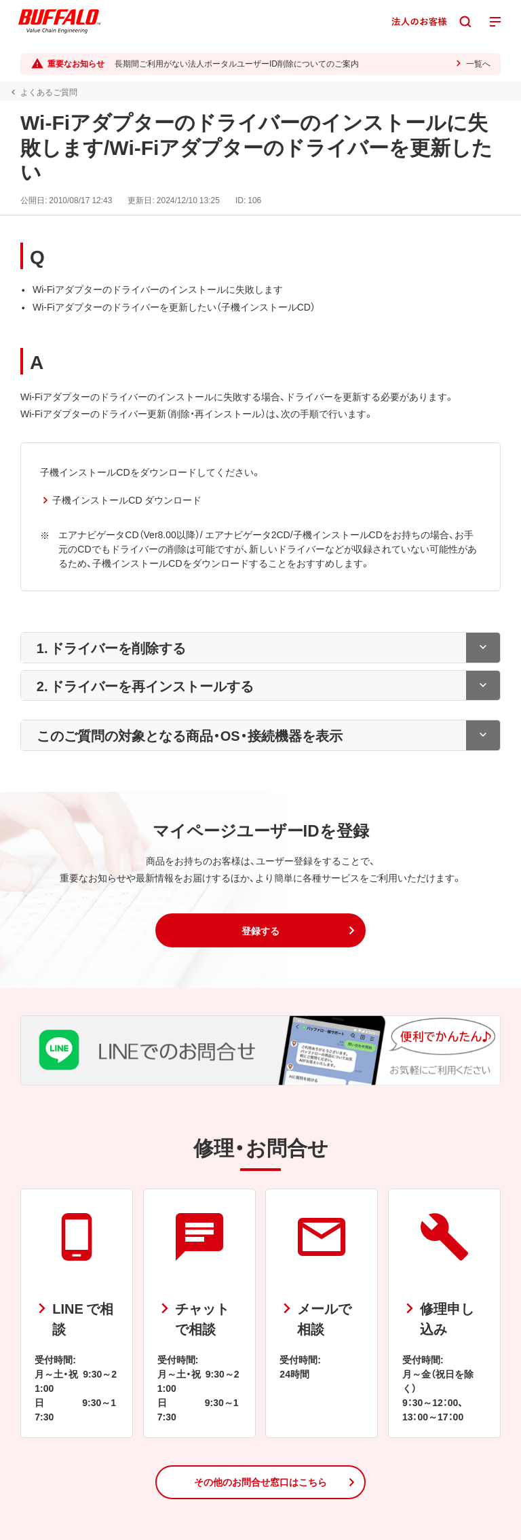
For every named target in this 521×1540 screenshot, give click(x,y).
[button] (260, 930)
